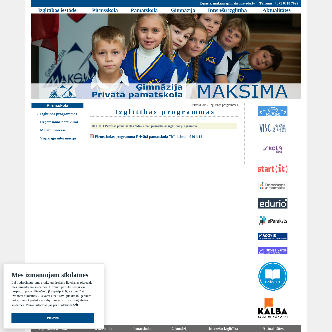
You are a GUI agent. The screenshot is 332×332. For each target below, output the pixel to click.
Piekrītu (53, 318)
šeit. (76, 305)
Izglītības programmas (58, 114)
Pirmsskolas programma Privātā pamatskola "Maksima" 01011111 (149, 137)
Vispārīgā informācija (58, 138)
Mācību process (53, 130)
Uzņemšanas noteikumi (59, 122)
